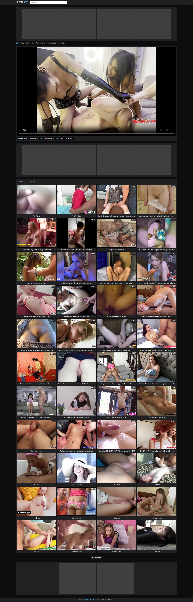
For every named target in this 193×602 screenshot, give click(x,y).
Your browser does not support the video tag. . (96, 91)
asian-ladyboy (47, 139)
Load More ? (96, 558)
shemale (22, 139)
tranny (69, 139)
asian (59, 139)
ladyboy (34, 139)
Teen (22, 2)
